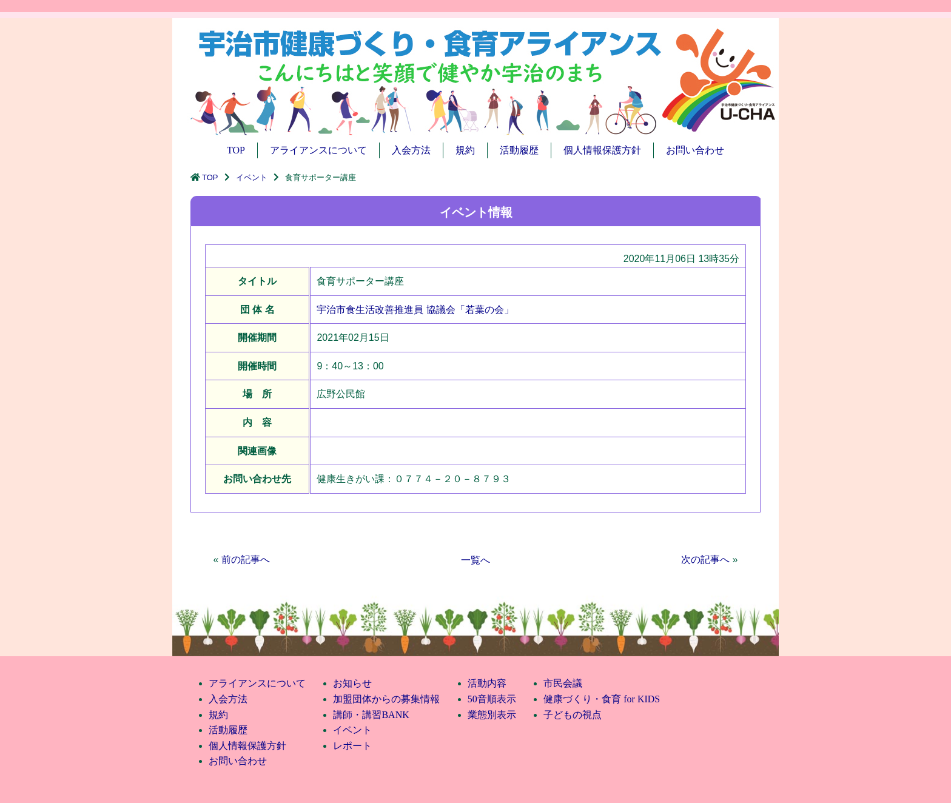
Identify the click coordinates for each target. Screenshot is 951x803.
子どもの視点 (572, 715)
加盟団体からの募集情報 (386, 699)
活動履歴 (519, 150)
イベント (251, 177)
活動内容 (487, 683)
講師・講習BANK (371, 715)
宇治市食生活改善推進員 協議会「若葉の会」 (415, 309)
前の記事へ (245, 559)
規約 (465, 150)
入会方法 (411, 150)
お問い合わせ (695, 150)
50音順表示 (492, 699)
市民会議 (562, 683)
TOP (236, 150)
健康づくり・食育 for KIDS (601, 699)
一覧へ (475, 560)
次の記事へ (705, 559)
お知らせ (352, 683)
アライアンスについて (318, 150)
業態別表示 (492, 715)
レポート (352, 746)
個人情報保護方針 (602, 150)
